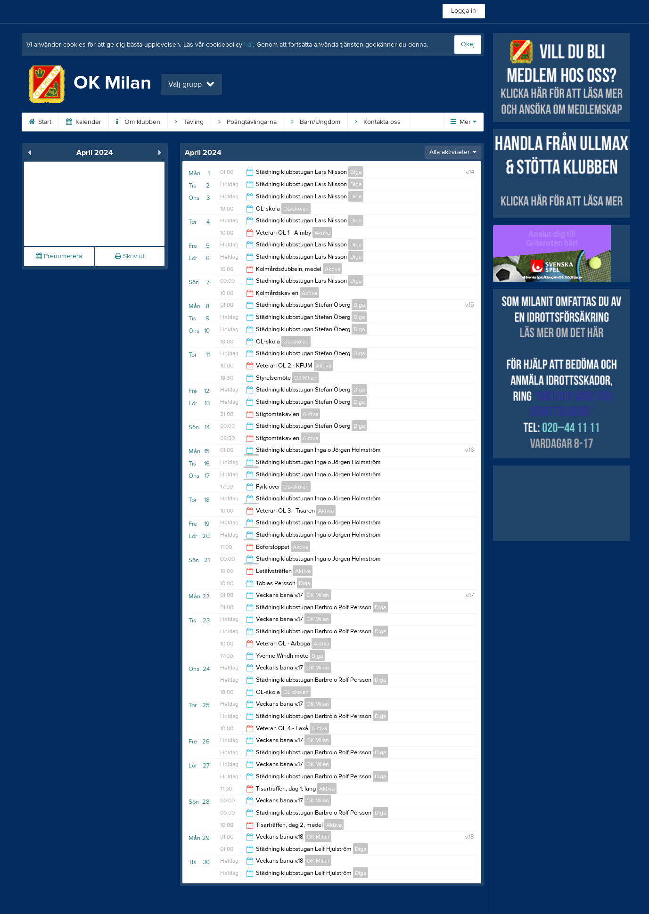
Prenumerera (59, 256)
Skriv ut (130, 256)
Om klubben (138, 122)
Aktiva (322, 233)
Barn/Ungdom (315, 122)
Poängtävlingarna (247, 122)
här (248, 45)
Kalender (83, 122)
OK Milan (305, 378)
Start (40, 122)
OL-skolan (296, 208)
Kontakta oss (378, 122)
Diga (355, 172)
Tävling (189, 122)
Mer (463, 122)
